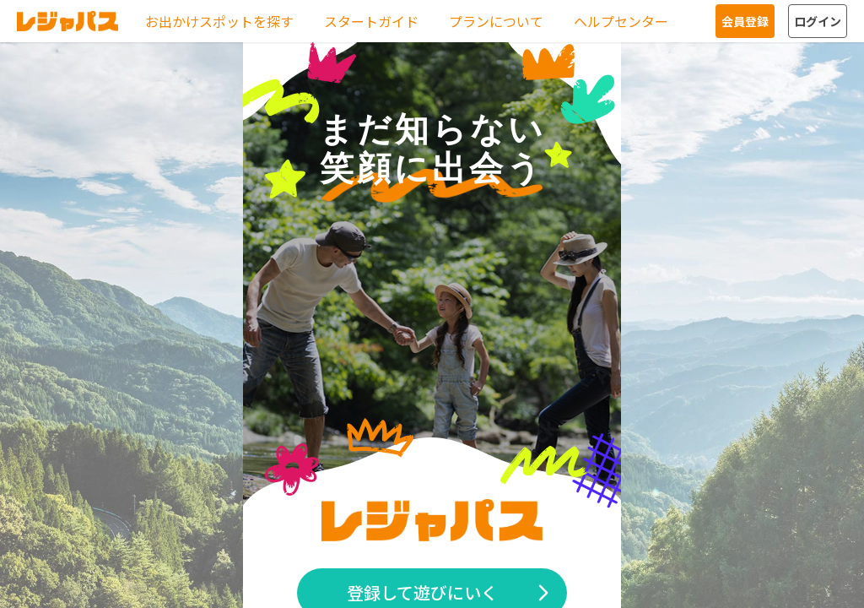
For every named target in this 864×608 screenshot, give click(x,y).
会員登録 (745, 21)
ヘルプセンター (621, 21)
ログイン (817, 21)
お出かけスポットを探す (219, 21)
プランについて (496, 21)
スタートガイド (371, 21)
